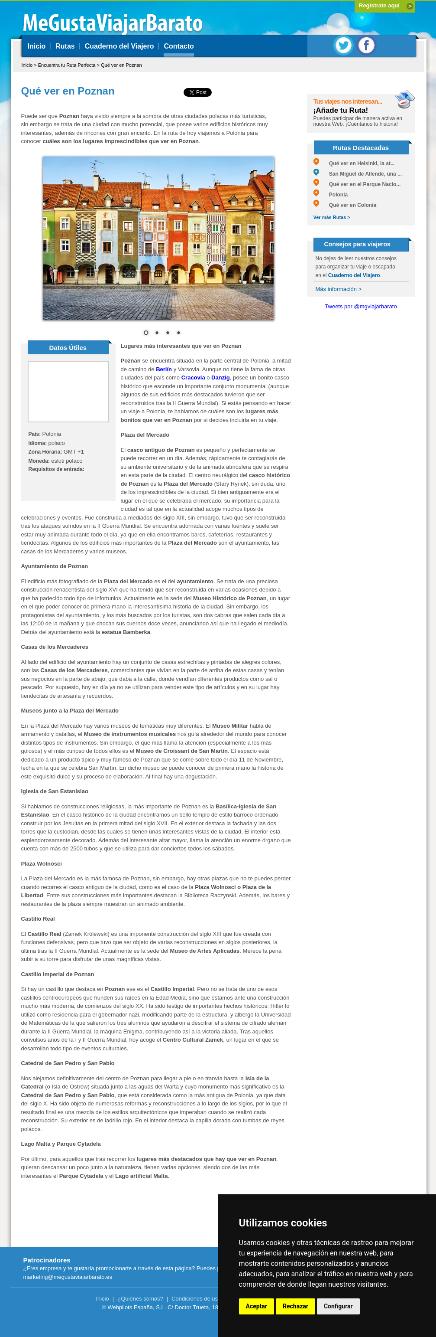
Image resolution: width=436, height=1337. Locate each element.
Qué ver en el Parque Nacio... (357, 184)
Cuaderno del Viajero (119, 46)
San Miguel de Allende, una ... (357, 174)
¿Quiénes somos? (140, 1298)
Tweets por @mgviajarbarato (361, 306)
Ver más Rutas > (331, 217)
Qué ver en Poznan (121, 65)
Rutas (64, 46)
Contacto (179, 46)
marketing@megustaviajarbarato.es (67, 1277)
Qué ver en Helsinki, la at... (354, 163)
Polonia (330, 195)
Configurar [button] (338, 1306)
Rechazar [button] (295, 1306)
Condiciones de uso (196, 1298)
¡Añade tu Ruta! (340, 110)
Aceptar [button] (257, 1306)
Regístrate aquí (379, 5)
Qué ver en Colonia (345, 205)
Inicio (37, 46)
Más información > (339, 289)
